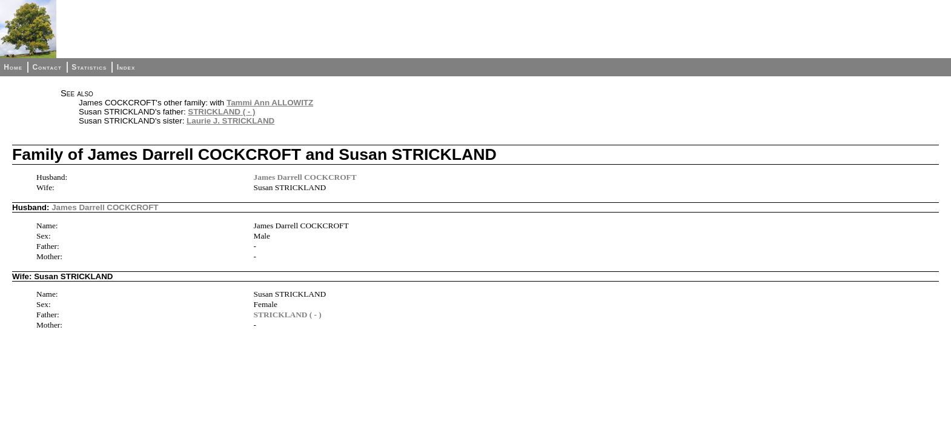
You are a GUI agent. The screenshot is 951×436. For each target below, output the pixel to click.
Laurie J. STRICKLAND (230, 120)
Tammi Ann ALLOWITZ (270, 102)
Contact (46, 67)
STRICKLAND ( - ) (221, 111)
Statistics (89, 67)
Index (126, 67)
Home (13, 67)
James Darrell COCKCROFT (305, 177)
